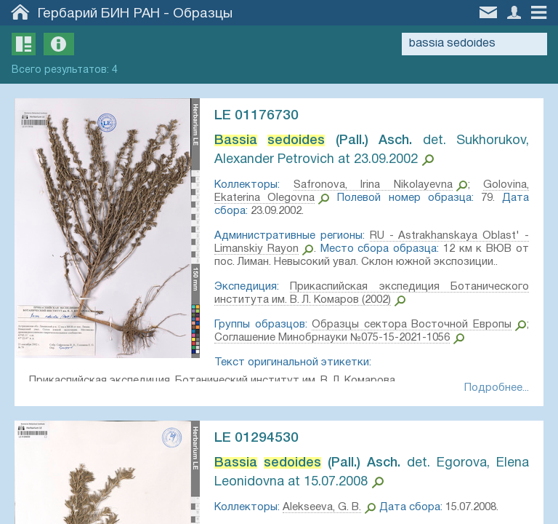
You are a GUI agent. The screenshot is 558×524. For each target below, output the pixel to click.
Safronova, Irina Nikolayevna (373, 185)
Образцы (202, 13)
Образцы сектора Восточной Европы (412, 324)
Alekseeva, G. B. (322, 507)
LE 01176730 (256, 115)
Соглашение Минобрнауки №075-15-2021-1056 (332, 338)
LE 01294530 (256, 438)
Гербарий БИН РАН (99, 13)
